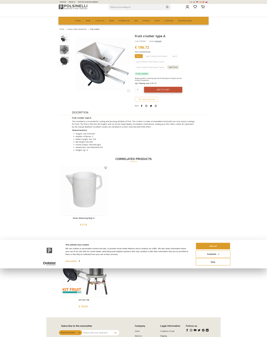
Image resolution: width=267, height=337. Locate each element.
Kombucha (124, 25)
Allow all (213, 315)
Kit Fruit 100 (84, 304)
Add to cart (163, 94)
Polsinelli (158, 46)
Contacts (63, 2)
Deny (213, 330)
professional (185, 25)
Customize (213, 323)
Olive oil (99, 25)
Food (157, 25)
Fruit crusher (94, 34)
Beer (111, 25)
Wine (88, 25)
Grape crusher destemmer (77, 34)
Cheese (145, 25)
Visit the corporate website (88, 2)
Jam (136, 25)
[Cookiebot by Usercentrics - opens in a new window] (49, 332)
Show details (71, 330)
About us (72, 2)
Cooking (168, 25)
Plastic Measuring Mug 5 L (84, 223)
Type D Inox (173, 72)
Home (78, 25)
